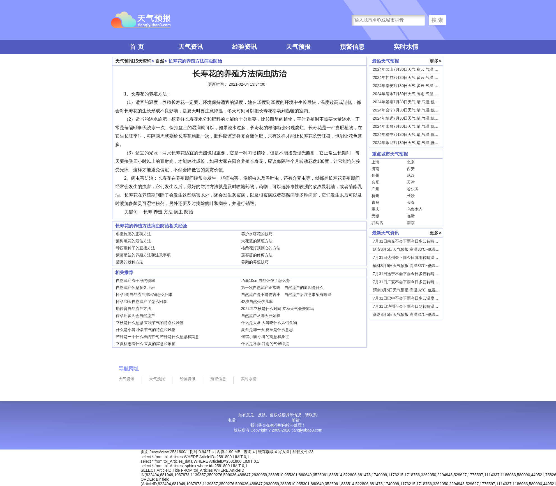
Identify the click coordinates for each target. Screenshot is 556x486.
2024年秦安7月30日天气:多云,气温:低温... (409, 85)
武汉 (411, 175)
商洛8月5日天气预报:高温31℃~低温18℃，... (412, 314)
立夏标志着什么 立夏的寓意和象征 (146, 343)
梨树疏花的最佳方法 (133, 241)
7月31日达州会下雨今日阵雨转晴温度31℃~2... (413, 257)
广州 (375, 189)
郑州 (375, 175)
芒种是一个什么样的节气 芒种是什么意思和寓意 (157, 336)
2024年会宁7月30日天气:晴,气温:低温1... (408, 110)
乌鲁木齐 (415, 209)
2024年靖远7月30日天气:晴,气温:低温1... (408, 118)
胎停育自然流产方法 (133, 308)
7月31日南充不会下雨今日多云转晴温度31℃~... (414, 241)
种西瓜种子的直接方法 (135, 248)
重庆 (375, 209)
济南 (375, 168)
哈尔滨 (413, 189)
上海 (375, 162)
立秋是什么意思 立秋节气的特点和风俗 (150, 322)
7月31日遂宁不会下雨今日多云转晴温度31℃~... (414, 273)
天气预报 (298, 46)
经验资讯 (244, 46)
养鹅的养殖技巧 (255, 262)
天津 (411, 182)
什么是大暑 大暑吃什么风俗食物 (269, 322)
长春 (411, 202)
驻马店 (377, 222)
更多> (435, 61)
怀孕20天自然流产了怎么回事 (141, 301)
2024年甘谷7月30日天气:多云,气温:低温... (409, 77)
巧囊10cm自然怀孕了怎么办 (265, 280)
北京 (411, 162)
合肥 (375, 182)
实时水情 (406, 46)
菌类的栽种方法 (129, 262)
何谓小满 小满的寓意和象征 (265, 336)
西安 (411, 168)
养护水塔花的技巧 (257, 234)
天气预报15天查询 (133, 61)
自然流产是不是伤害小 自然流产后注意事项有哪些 (286, 294)
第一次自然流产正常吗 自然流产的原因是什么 (282, 287)
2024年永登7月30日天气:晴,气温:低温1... (408, 142)
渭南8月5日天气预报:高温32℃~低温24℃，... (412, 290)
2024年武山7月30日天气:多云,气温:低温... (409, 69)
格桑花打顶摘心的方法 (260, 248)
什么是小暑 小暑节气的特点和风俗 (146, 329)
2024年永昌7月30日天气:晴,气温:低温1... (408, 126)
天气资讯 (190, 46)
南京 (411, 222)
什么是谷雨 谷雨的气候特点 (265, 343)
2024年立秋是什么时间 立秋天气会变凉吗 (277, 308)
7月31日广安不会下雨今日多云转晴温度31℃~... (414, 282)
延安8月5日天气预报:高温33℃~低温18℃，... (412, 249)
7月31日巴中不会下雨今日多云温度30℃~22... (412, 298)
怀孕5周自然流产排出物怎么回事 (144, 294)
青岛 (375, 202)
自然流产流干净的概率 (135, 280)
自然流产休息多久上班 (135, 287)
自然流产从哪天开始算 (260, 315)
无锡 (375, 216)
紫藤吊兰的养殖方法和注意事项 (143, 255)
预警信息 (352, 46)
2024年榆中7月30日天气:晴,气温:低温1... (408, 134)
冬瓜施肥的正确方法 (133, 234)
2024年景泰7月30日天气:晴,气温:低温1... (408, 102)
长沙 (411, 195)
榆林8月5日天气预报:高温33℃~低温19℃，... (412, 265)
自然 (159, 61)
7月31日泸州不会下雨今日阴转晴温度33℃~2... (413, 306)
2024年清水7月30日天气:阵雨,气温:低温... (409, 94)
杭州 (375, 195)
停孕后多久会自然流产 (135, 315)
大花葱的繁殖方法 (257, 241)
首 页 (137, 46)
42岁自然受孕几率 (257, 301)
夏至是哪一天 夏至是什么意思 (267, 329)
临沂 (411, 216)
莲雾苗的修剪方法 (257, 255)
